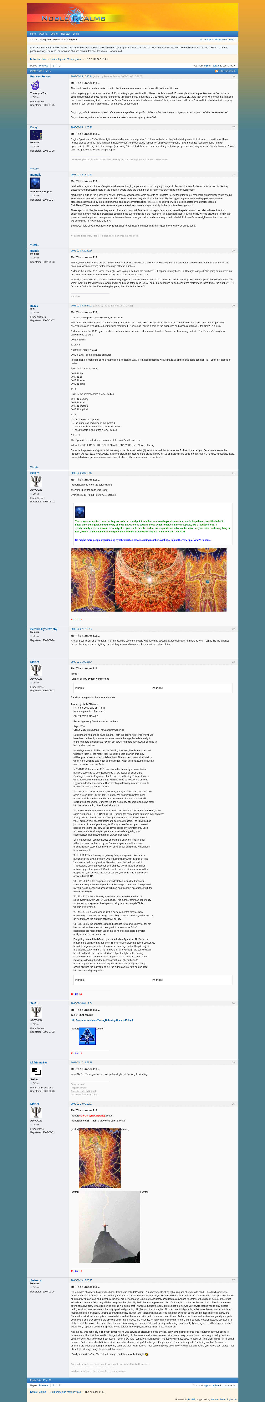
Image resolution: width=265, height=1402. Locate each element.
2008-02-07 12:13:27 (81, 629)
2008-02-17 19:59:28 (81, 1062)
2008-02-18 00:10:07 (81, 1103)
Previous (43, 65)
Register (65, 33)
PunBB (191, 1399)
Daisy (34, 127)
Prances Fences (40, 76)
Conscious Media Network (83, 1091)
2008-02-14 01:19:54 (81, 1003)
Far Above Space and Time (84, 1094)
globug (34, 250)
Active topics (206, 39)
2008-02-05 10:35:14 (81, 76)
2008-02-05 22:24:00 (81, 305)
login (206, 65)
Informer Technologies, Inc (224, 1399)
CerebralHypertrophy (43, 629)
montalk (35, 174)
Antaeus (35, 1280)
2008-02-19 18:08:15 (81, 1280)
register (216, 65)
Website (34, 168)
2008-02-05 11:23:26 (81, 127)
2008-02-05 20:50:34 (81, 250)
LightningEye (39, 1062)
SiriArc (34, 473)
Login (76, 33)
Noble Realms (38, 59)
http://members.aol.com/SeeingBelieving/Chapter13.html (102, 1020)
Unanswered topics (225, 39)
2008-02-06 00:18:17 (81, 473)
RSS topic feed (227, 71)
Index (33, 33)
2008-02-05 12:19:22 (81, 174)
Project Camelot (79, 1088)
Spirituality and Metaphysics (65, 59)
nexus (34, 305)
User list (43, 33)
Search (54, 33)
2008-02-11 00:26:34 (81, 662)
